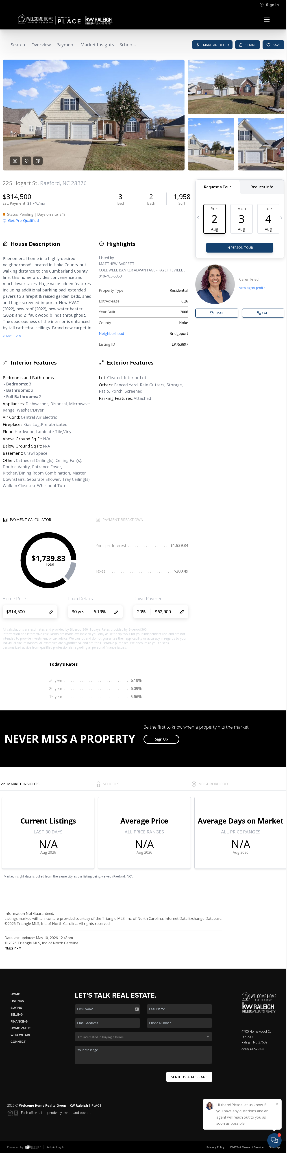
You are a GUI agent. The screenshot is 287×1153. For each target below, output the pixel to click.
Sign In (269, 4)
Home (15, 994)
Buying (16, 1008)
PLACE (96, 1106)
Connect (18, 1042)
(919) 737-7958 (252, 1049)
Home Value (20, 1028)
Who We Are (21, 1035)
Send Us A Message (189, 1077)
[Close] (277, 1104)
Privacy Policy (215, 1147)
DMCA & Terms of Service (246, 1147)
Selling (17, 1014)
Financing (19, 1021)
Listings (17, 1001)
